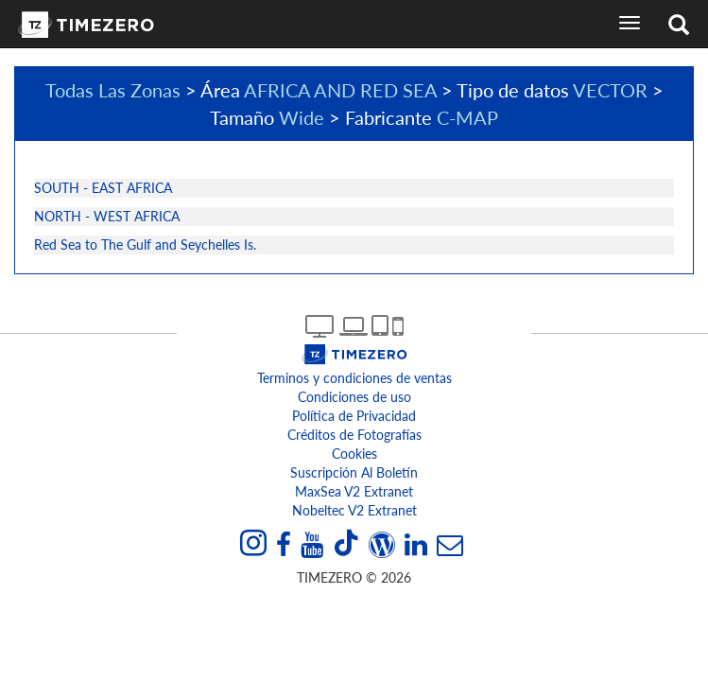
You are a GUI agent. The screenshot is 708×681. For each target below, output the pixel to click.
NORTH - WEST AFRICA (107, 216)
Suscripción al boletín (354, 472)
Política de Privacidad (354, 416)
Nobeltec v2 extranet (354, 510)
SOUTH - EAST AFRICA (103, 188)
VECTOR (610, 90)
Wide (301, 117)
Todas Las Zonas (113, 90)
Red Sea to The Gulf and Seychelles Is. (145, 244)
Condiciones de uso (354, 397)
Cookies (354, 453)
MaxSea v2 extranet (354, 491)
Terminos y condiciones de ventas (354, 378)
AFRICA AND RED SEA (340, 90)
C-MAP (467, 117)
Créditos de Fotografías (354, 435)
